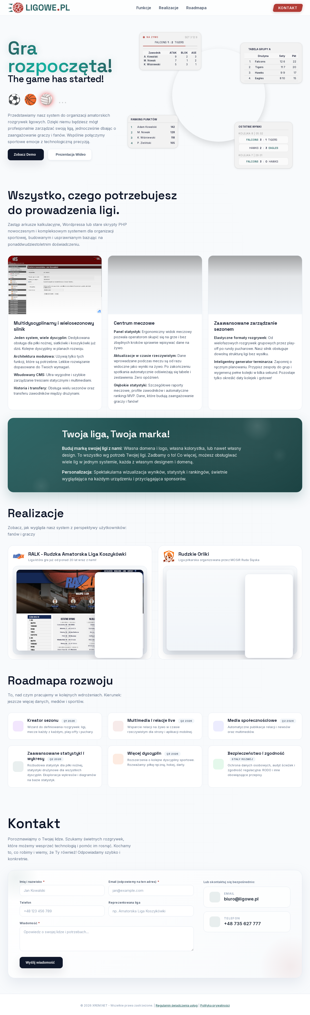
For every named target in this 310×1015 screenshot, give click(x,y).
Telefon (25, 902)
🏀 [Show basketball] (30, 99)
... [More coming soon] (62, 99)
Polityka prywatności (215, 1005)
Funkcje (143, 7)
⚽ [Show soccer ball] (14, 99)
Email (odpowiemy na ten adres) (133, 882)
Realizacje (168, 7)
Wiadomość (30, 923)
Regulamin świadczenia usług (177, 1005)
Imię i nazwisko (32, 882)
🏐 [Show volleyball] (46, 99)
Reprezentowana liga (124, 902)
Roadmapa (196, 7)
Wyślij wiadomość (40, 962)
